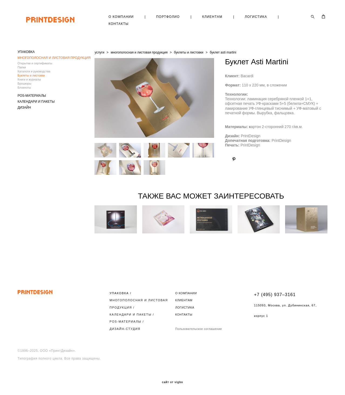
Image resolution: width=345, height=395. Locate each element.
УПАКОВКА (26, 52)
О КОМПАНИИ (121, 17)
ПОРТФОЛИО (168, 17)
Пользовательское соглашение (198, 328)
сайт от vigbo (172, 382)
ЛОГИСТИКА (256, 17)
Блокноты (24, 87)
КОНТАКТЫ (118, 24)
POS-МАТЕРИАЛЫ (32, 96)
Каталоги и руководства (34, 71)
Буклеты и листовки (31, 75)
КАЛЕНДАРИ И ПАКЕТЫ (36, 101)
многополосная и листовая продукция (139, 52)
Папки (22, 67)
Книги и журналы (29, 79)
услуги (99, 52)
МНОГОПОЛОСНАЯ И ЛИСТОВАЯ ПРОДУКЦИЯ (54, 58)
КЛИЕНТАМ (212, 17)
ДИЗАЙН (24, 107)
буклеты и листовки (188, 52)
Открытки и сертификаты (35, 63)
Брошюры (24, 83)
